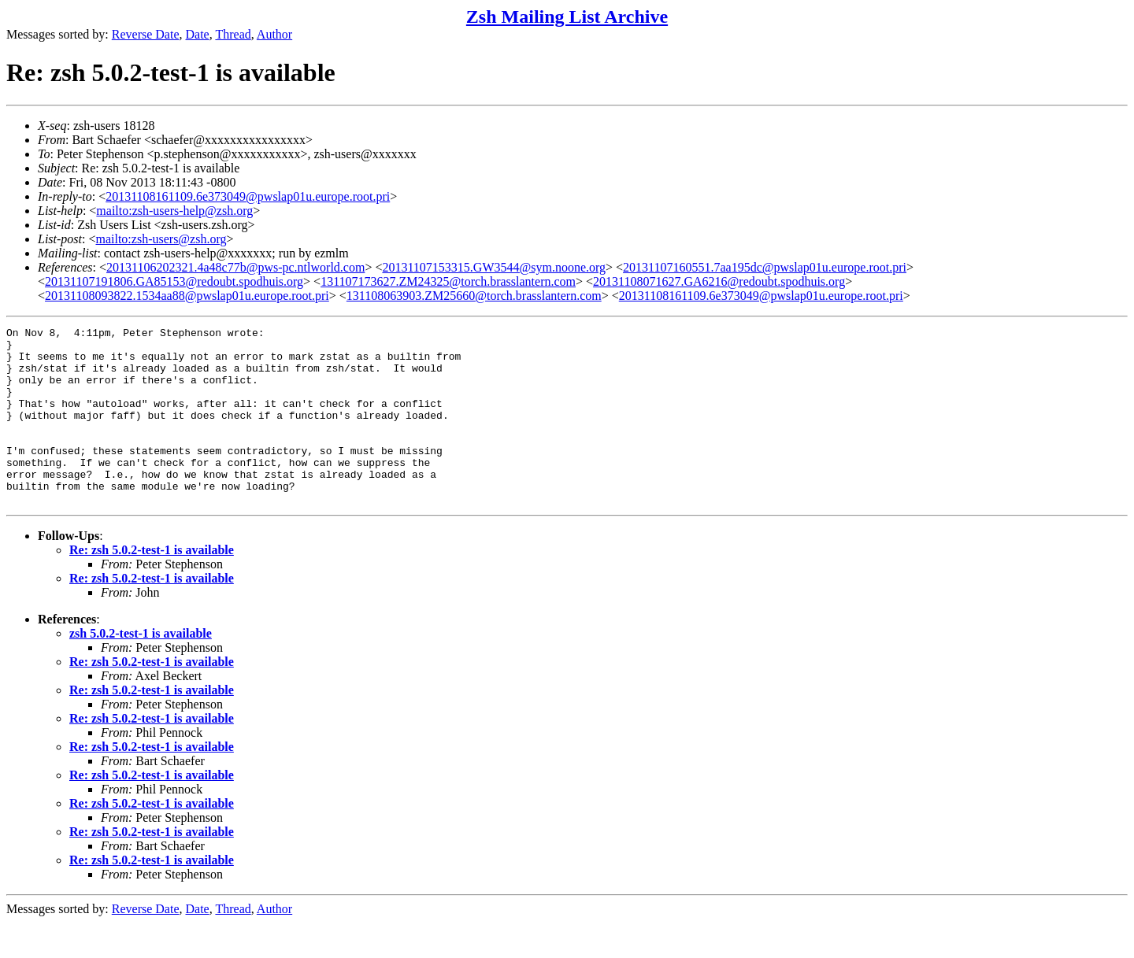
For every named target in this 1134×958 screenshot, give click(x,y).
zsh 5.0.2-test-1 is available (140, 668)
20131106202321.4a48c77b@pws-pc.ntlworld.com (235, 267)
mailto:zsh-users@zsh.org (160, 239)
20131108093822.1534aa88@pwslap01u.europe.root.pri (187, 295)
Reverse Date (146, 34)
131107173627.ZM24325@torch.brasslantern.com (448, 281)
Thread (232, 34)
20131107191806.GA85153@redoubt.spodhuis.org (174, 281)
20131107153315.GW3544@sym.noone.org (494, 267)
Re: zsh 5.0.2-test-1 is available (151, 585)
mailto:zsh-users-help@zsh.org (174, 210)
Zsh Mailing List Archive (567, 16)
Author (274, 34)
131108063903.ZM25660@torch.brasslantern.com (474, 295)
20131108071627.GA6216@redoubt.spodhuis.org (719, 281)
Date (197, 34)
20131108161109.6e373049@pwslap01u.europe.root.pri (248, 196)
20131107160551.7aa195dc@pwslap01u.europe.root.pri (764, 267)
